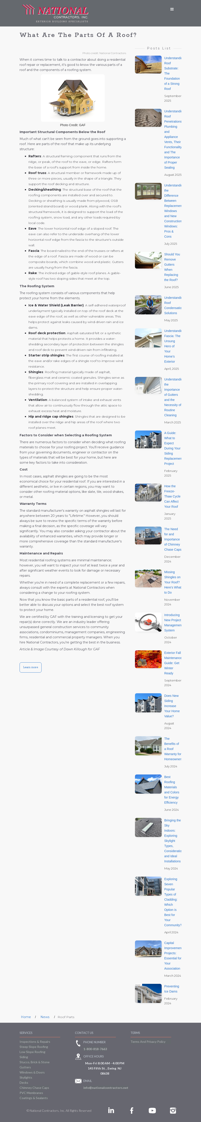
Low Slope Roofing (32, 1052)
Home (26, 1017)
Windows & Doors (32, 1072)
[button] (172, 9)
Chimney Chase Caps (34, 1088)
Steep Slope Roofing (34, 1047)
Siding (24, 1057)
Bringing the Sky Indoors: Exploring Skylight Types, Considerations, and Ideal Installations (175, 841)
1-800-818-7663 (95, 1049)
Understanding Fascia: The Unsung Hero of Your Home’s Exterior (174, 346)
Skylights (26, 1077)
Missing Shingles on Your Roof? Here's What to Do (172, 582)
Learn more (30, 667)
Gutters (25, 1067)
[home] (55, 13)
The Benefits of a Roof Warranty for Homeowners (173, 749)
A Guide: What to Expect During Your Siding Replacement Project (173, 448)
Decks (24, 1082)
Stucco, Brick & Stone (35, 1062)
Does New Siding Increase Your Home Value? (172, 706)
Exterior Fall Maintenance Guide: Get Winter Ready (173, 663)
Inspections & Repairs (35, 1041)
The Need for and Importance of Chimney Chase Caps (172, 539)
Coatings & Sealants (34, 1098)
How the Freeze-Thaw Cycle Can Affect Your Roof (172, 496)
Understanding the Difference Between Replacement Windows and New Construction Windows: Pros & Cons (174, 211)
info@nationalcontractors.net (105, 1088)
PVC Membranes (31, 1093)
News (44, 1017)
